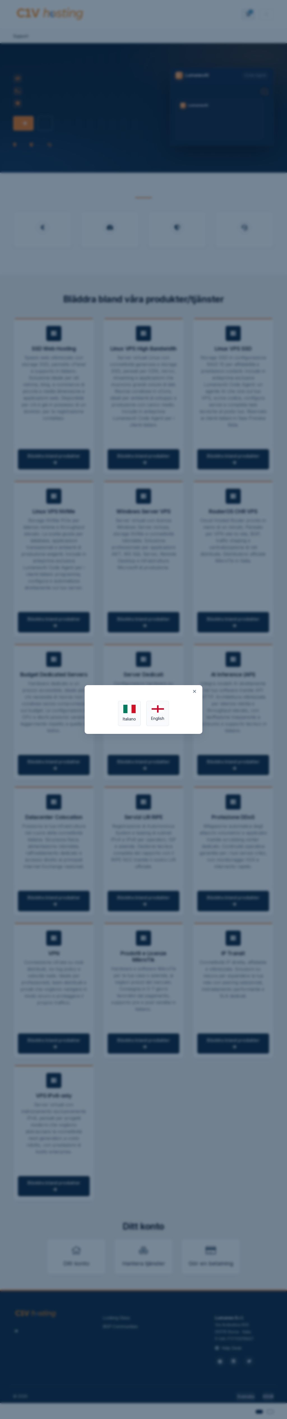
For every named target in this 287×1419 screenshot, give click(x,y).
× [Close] (194, 691)
